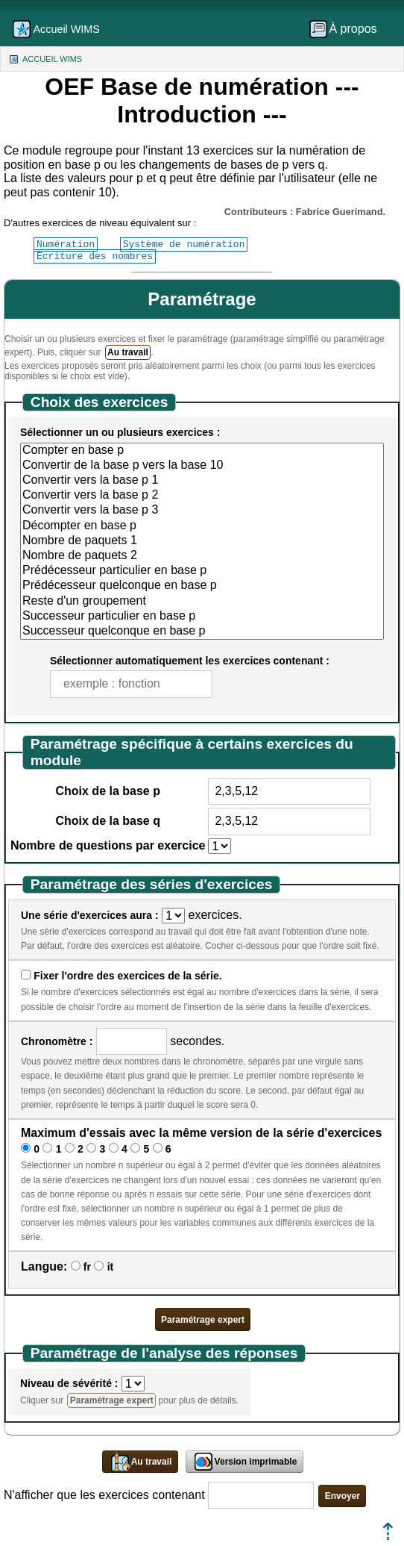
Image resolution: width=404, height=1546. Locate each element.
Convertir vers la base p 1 (202, 480)
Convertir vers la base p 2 (202, 495)
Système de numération (184, 244)
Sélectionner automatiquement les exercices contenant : (189, 661)
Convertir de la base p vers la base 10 (202, 465)
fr (87, 1267)
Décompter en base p (202, 526)
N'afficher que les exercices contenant (104, 1495)
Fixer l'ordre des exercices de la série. (127, 976)
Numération (66, 244)
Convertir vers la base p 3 (202, 510)
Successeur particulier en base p (202, 616)
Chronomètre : (56, 1041)
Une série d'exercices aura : (90, 915)
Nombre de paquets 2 (202, 556)
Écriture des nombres (95, 256)
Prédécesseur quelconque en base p (202, 586)
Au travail (127, 352)
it (110, 1267)
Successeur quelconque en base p (202, 631)
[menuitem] (348, 29)
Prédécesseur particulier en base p (202, 571)
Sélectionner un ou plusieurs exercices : (120, 432)
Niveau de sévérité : (69, 1383)
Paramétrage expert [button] (202, 1320)
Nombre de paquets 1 (202, 541)
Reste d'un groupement (202, 601)
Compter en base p (202, 450)
